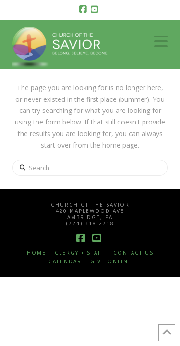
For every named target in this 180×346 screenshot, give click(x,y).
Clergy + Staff (80, 253)
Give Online (111, 262)
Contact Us (133, 253)
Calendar (65, 262)
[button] (161, 41)
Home (36, 253)
